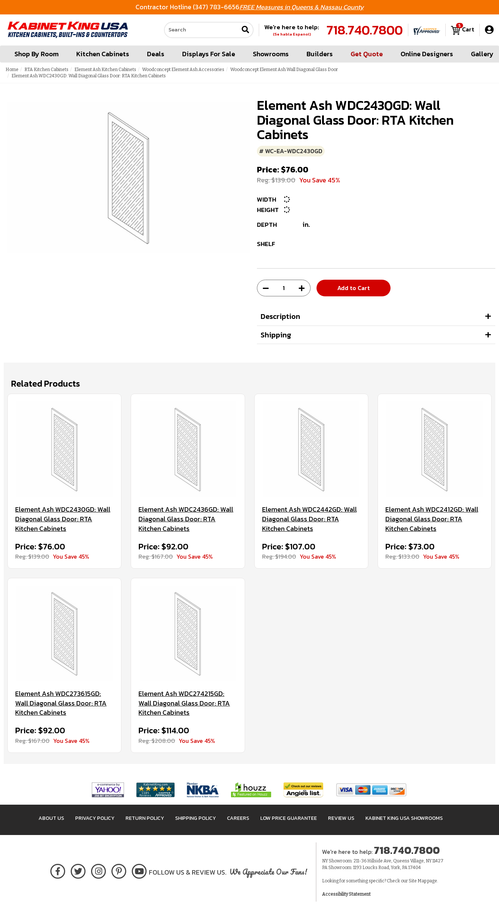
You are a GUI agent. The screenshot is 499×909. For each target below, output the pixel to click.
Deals (155, 54)
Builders (320, 54)
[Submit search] (245, 30)
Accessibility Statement (346, 894)
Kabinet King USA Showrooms (404, 818)
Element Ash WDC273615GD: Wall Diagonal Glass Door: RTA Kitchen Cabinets (61, 703)
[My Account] (489, 29)
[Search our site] (201, 30)
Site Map (417, 880)
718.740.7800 (364, 30)
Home (12, 69)
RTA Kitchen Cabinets (46, 69)
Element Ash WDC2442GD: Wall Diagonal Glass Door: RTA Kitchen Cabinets (309, 519)
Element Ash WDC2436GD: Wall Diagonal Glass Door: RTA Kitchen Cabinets (185, 519)
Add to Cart (353, 287)
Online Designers (427, 54)
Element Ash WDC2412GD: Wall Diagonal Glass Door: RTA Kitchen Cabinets (431, 519)
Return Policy (144, 818)
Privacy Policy (94, 818)
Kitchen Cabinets (102, 54)
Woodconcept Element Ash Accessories (183, 69)
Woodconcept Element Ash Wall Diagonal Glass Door (284, 69)
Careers (238, 818)
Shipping (276, 334)
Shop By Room (36, 54)
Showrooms (271, 54)
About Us (51, 818)
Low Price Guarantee (288, 818)
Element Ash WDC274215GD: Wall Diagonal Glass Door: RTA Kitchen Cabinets (184, 703)
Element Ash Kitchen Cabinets (105, 69)
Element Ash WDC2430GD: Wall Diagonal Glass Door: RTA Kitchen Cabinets (62, 519)
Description (280, 316)
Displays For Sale (208, 54)
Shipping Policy (195, 818)
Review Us (341, 818)
